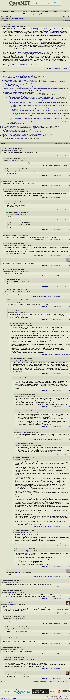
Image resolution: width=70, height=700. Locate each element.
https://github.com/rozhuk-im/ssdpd (53, 327)
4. (1, 259)
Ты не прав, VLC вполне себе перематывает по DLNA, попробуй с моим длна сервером (34, 105)
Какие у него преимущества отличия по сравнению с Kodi (17, 75)
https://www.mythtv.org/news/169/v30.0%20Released (44, 28)
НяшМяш (31, 90)
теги (52, 3)
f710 (6, 84)
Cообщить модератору (64, 68)
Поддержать (58, 698)
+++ (43, 3)
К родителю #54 (48, 526)
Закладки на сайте (6, 697)
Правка (55, 68)
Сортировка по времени (61, 143)
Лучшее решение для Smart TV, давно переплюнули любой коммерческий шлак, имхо (26, 87)
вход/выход (45, 11)
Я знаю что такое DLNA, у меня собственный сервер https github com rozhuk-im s (29, 98)
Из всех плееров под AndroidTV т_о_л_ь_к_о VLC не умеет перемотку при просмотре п (33, 102)
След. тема (67, 681)
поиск (25, 11)
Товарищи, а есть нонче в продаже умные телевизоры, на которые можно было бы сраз (26, 88)
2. (1, 179)
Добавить (51, 698)
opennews (12, 26)
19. (6, 279)
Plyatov (32, 83)
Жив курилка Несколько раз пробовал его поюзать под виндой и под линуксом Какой (24, 129)
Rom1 (46, 126)
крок (9, 85)
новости (39, 3)
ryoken (57, 110)
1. (1, 148)
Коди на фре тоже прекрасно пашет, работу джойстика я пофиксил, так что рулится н (25, 81)
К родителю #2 (48, 239)
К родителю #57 (48, 439)
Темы (58, 681)
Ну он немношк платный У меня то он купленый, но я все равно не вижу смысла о (25, 136)
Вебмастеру (65, 698)
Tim (52, 97)
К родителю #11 (48, 296)
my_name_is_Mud (52, 136)
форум (48, 3)
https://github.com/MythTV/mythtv (55, 32)
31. (2, 590)
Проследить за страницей (8, 698)
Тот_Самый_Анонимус (19, 77)
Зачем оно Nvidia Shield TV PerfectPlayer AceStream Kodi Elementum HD (21, 127)
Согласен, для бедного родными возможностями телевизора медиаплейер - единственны (32, 100)
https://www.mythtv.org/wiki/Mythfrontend (14, 55)
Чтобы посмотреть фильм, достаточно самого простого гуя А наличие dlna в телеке (28, 97)
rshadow (49, 129)
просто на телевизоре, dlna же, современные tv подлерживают (20, 94)
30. (2, 580)
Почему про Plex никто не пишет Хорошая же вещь (15, 135)
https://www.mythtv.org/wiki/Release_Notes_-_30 (31, 52)
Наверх (55, 155)
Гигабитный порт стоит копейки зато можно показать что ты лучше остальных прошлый (35, 113)
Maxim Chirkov (64, 697)
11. (4, 269)
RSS (65, 11)
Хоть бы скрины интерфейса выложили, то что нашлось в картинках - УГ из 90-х (23, 126)
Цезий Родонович (36, 134)
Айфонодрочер (33, 135)
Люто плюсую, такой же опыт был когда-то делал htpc (16, 134)
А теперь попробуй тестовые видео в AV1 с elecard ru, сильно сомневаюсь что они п (32, 115)
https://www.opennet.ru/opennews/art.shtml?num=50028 (24, 66)
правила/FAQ (15, 11)
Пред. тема (62, 681)
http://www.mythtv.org (48, 30)
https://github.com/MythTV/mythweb (19, 35)
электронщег (53, 88)
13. (4, 189)
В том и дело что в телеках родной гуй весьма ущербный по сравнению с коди (26, 96)
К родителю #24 (48, 576)
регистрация (35, 11)
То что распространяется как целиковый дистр (15, 76)
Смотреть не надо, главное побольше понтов (16, 93)
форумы (5, 11)
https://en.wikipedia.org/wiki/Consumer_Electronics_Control (38, 59)
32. (4, 158)
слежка (55, 11)
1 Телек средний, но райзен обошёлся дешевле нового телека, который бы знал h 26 (33, 121)
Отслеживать (66, 20)
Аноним (30, 76)
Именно (7, 123)
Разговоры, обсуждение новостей (14, 18)
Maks (34, 75)
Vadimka (51, 87)
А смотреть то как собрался (10, 92)
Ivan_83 (51, 81)
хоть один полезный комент (10, 130)
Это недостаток (8, 77)
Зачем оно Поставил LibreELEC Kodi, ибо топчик (15, 80)
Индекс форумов (52, 681)
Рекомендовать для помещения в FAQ (41, 681)
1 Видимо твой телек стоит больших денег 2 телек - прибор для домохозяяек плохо (32, 118)
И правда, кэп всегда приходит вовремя (14, 131)
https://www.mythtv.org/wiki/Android (18, 53)
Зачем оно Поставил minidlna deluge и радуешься (15, 90)
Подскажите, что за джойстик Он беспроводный (17, 83)
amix (26, 138)
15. (4, 233)
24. (6, 289)
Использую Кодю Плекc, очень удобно (14, 138)
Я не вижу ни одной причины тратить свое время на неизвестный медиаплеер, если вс (35, 108)
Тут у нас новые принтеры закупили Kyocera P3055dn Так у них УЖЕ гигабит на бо (33, 110)
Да (7, 85)
